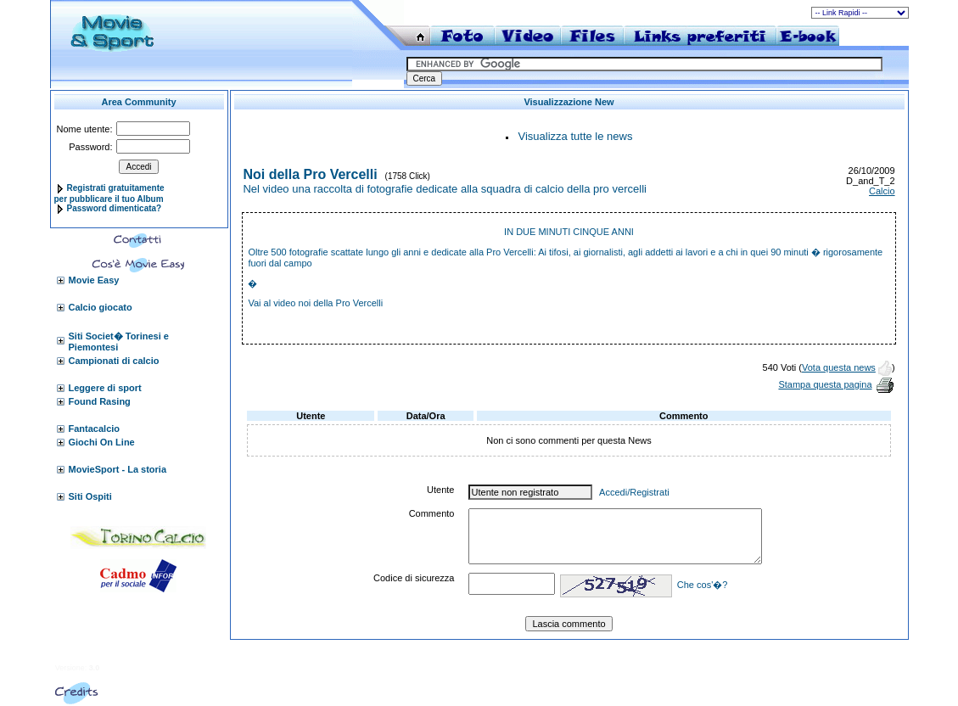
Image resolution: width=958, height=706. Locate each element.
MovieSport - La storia (118, 469)
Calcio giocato (100, 307)
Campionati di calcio (114, 361)
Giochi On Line (102, 442)
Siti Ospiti (90, 496)
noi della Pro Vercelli (341, 303)
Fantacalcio (94, 428)
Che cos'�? (702, 585)
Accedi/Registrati (634, 492)
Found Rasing (100, 401)
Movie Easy (94, 280)
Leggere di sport (105, 388)
